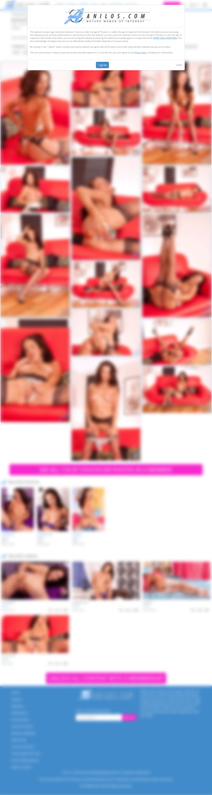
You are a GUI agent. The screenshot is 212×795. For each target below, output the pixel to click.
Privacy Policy (140, 52)
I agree (102, 65)
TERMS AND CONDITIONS (165, 38)
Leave (179, 64)
